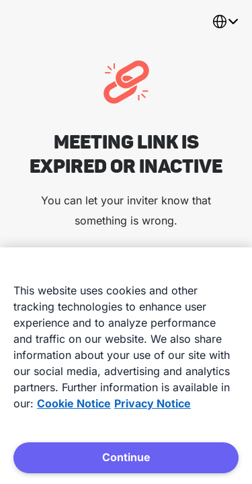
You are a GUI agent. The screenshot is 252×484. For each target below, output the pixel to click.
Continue (126, 457)
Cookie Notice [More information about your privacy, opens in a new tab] (74, 403)
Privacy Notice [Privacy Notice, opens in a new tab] (152, 403)
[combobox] (225, 21)
